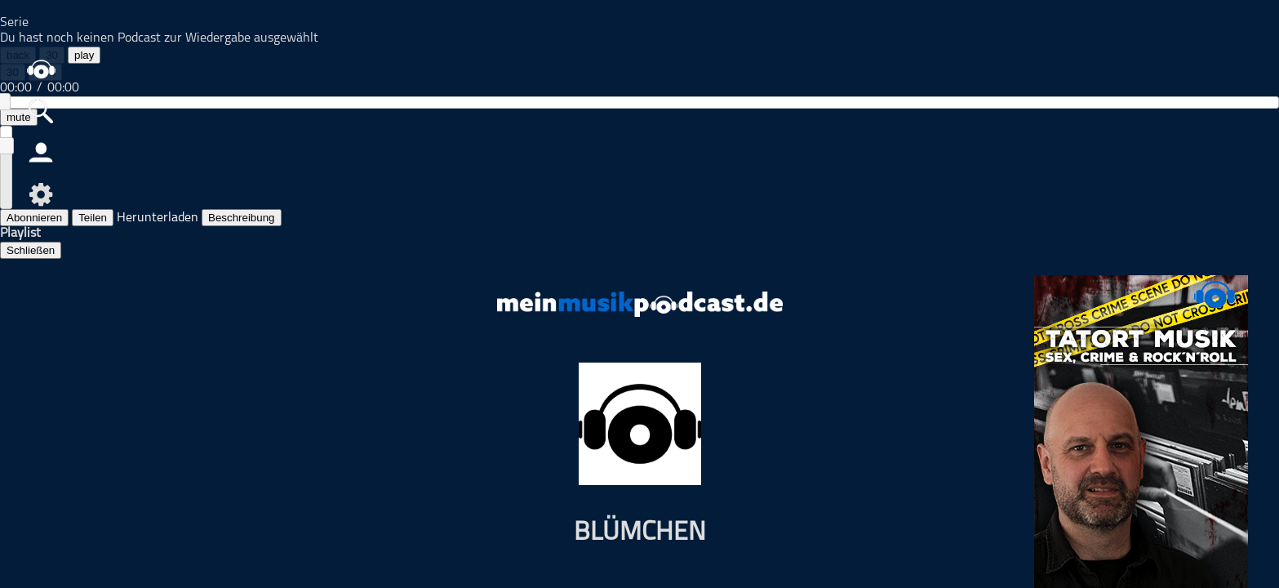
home (40, 69)
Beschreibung (241, 218)
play (84, 55)
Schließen (31, 250)
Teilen (92, 218)
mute (19, 117)
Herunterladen (157, 218)
